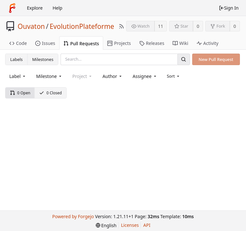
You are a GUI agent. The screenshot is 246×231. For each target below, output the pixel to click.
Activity (207, 43)
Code (18, 43)
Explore (35, 8)
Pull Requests (81, 43)
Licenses (130, 225)
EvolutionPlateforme (82, 26)
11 (160, 26)
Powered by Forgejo (73, 216)
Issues (45, 43)
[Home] (12, 8)
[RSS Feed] (121, 26)
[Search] (183, 59)
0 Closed (50, 93)
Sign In (229, 8)
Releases (151, 43)
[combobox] (17, 76)
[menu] (173, 76)
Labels (16, 59)
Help (57, 8)
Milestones (42, 59)
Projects (119, 43)
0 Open (20, 93)
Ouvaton (31, 26)
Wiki (180, 43)
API (146, 225)
